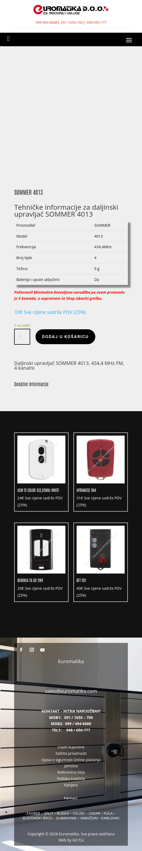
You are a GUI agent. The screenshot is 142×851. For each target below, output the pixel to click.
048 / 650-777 (78, 729)
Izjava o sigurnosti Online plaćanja (70, 759)
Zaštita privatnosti (70, 753)
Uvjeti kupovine (71, 746)
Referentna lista (71, 772)
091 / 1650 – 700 (78, 717)
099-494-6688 (47, 22)
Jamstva (71, 765)
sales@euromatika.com (71, 691)
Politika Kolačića (71, 778)
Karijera (71, 784)
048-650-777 (96, 22)
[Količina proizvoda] (22, 337)
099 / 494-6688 (78, 723)
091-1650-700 (72, 22)
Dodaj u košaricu (65, 336)
